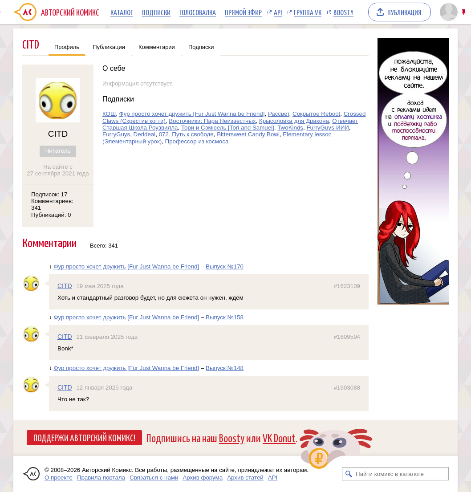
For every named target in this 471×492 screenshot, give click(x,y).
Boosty (343, 12)
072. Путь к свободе (186, 134)
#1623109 (347, 286)
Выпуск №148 (225, 368)
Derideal (145, 134)
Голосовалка (197, 12)
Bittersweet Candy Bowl (248, 134)
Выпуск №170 (225, 266)
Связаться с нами (154, 477)
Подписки (156, 12)
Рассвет (278, 113)
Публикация (404, 12)
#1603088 (347, 387)
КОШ (109, 113)
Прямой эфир (243, 12)
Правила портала (101, 477)
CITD (64, 285)
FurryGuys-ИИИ (327, 127)
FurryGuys (116, 134)
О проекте (59, 477)
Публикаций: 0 (51, 214)
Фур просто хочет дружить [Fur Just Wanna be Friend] (192, 113)
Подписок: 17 (49, 194)
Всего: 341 (104, 245)
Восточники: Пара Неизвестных (212, 121)
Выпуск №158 (225, 317)
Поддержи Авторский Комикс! (84, 437)
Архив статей (245, 477)
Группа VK (307, 12)
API (278, 12)
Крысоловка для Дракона (294, 121)
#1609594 (347, 336)
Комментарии (156, 47)
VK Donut (279, 437)
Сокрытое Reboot (316, 113)
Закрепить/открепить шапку (464, 12)
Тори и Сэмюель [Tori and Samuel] (227, 127)
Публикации (109, 47)
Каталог (121, 12)
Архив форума (203, 477)
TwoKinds (290, 127)
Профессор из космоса (197, 141)
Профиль (66, 47)
